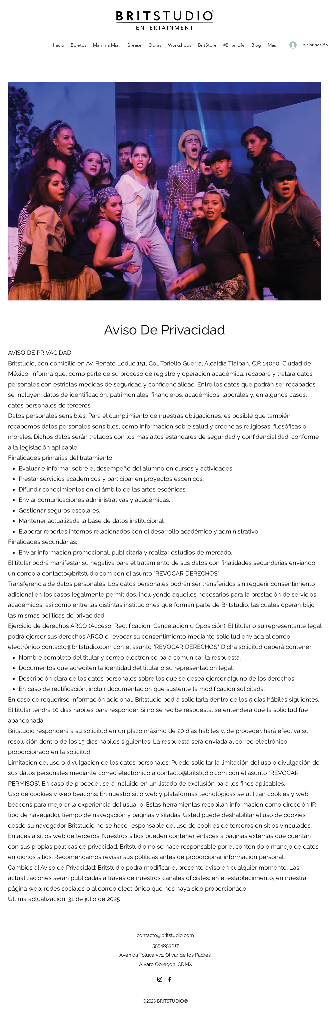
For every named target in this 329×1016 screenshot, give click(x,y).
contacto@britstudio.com (77, 573)
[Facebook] (169, 979)
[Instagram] (159, 979)
